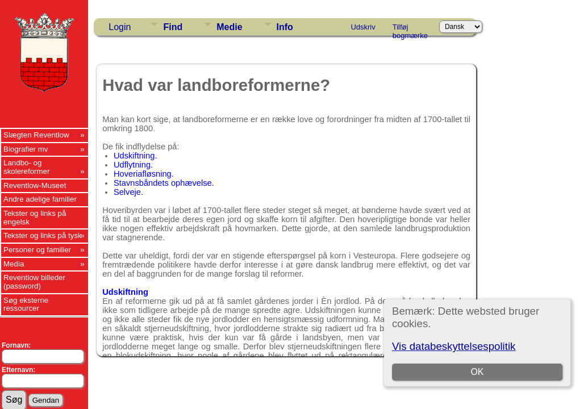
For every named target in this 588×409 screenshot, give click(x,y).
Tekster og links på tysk (42, 235)
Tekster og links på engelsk (34, 217)
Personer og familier (37, 249)
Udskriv (363, 27)
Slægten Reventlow (36, 135)
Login (120, 27)
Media (13, 264)
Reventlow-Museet (34, 185)
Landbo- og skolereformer (26, 167)
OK (476, 372)
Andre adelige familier (40, 199)
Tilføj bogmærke (410, 29)
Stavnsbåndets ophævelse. (164, 182)
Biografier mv (25, 149)
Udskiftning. (135, 155)
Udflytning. (133, 164)
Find (172, 27)
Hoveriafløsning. (144, 173)
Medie (229, 27)
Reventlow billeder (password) (34, 281)
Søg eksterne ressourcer (25, 304)
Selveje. (128, 192)
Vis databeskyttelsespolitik (453, 346)
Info (285, 27)
